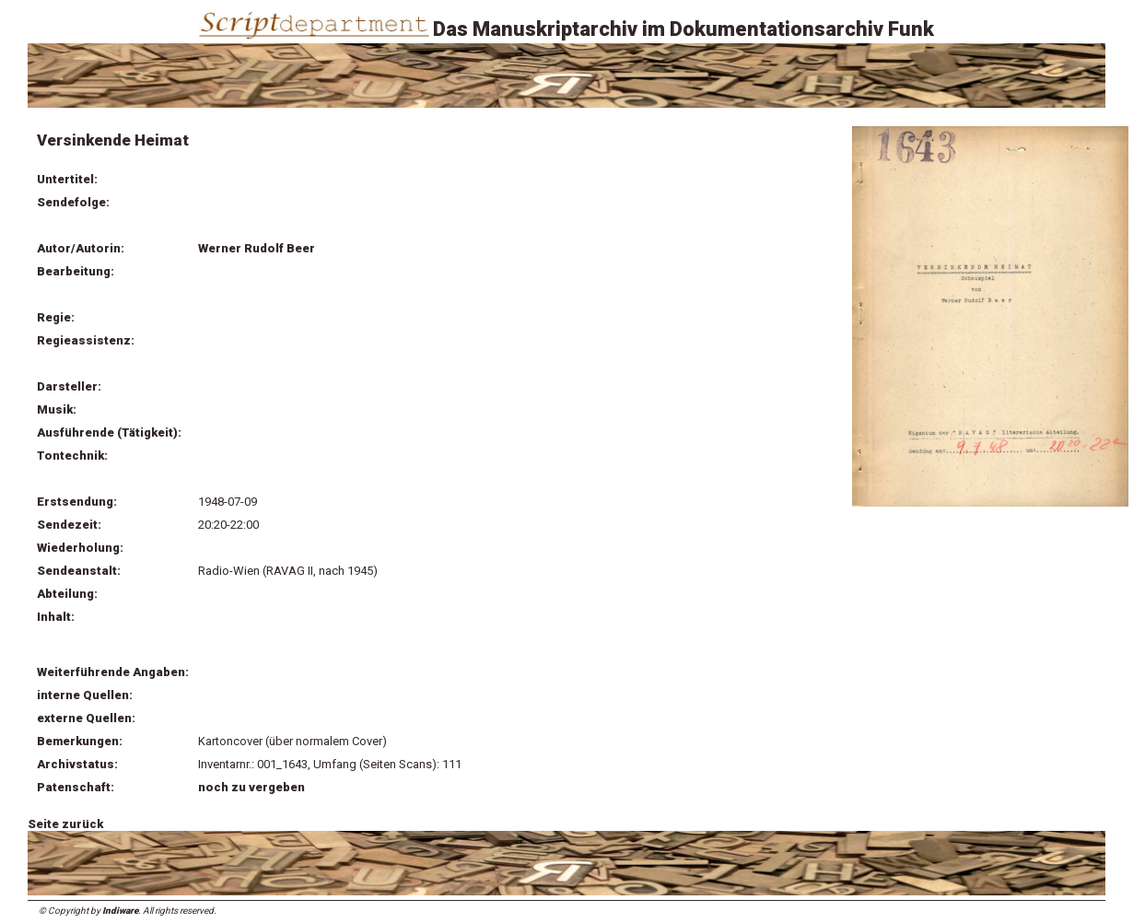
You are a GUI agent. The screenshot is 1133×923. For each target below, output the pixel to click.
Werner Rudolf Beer (256, 248)
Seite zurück (65, 824)
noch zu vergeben (251, 787)
